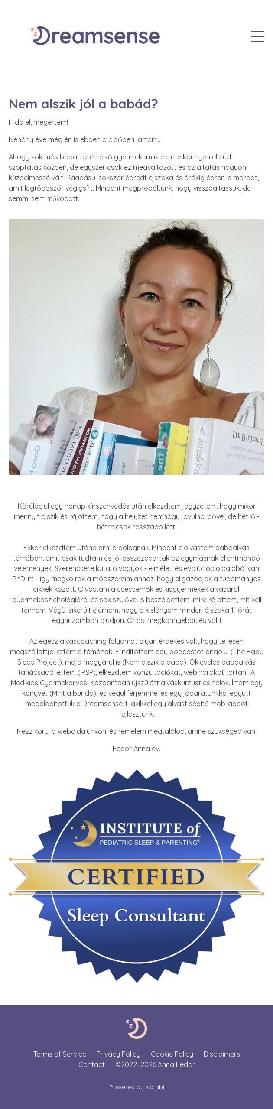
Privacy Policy (118, 1054)
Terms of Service (59, 1054)
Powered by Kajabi (136, 1087)
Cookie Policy (172, 1054)
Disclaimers (222, 1054)
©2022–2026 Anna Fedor (155, 1064)
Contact (91, 1064)
